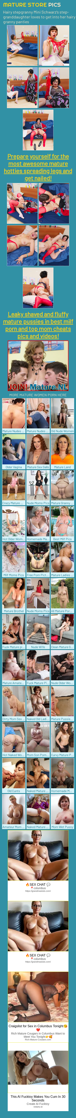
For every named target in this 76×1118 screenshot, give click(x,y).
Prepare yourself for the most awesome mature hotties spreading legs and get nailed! (38, 167)
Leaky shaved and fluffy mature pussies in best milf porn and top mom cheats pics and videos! (38, 324)
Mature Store (32, 4)
